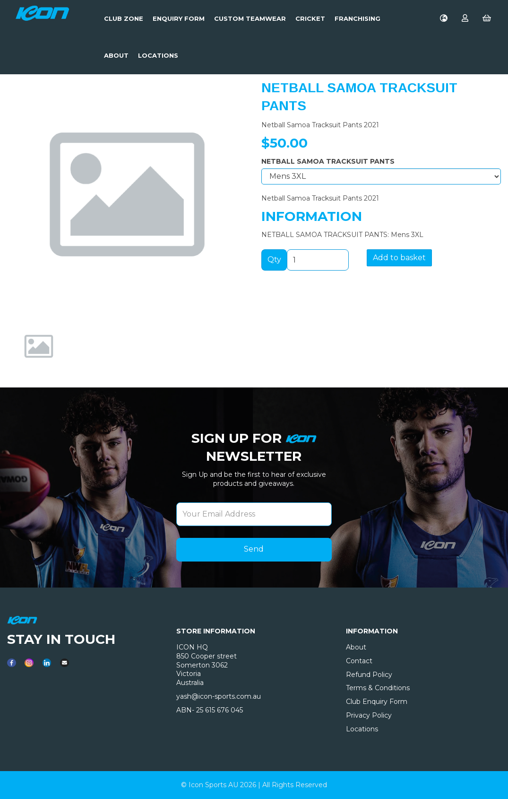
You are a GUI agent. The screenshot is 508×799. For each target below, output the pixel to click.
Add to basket (399, 257)
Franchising (357, 18)
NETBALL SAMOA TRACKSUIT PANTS (328, 161)
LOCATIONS (158, 55)
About (116, 55)
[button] (30, 254)
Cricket (310, 18)
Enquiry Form (179, 18)
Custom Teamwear (250, 18)
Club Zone (123, 18)
